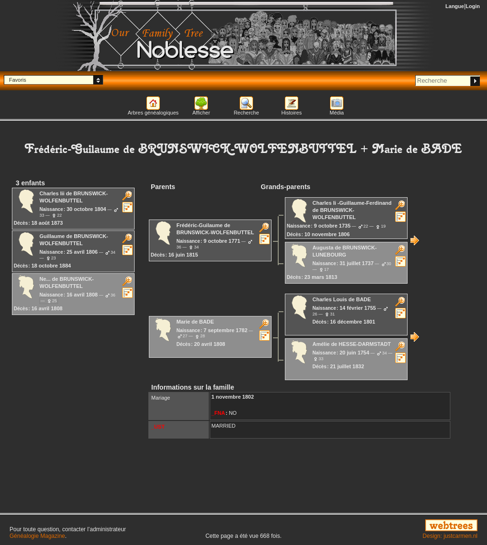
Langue (455, 6)
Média (337, 112)
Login (473, 6)
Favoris (17, 80)
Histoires (292, 112)
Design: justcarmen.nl (450, 536)
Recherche (246, 112)
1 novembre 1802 (233, 397)
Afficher (201, 112)
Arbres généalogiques (152, 112)
